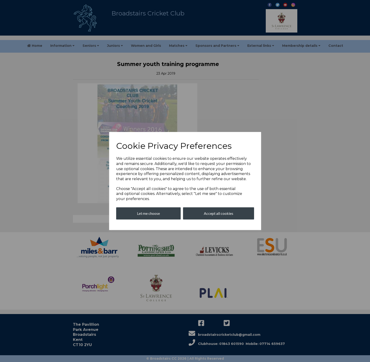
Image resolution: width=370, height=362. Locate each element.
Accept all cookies (218, 213)
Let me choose (148, 213)
